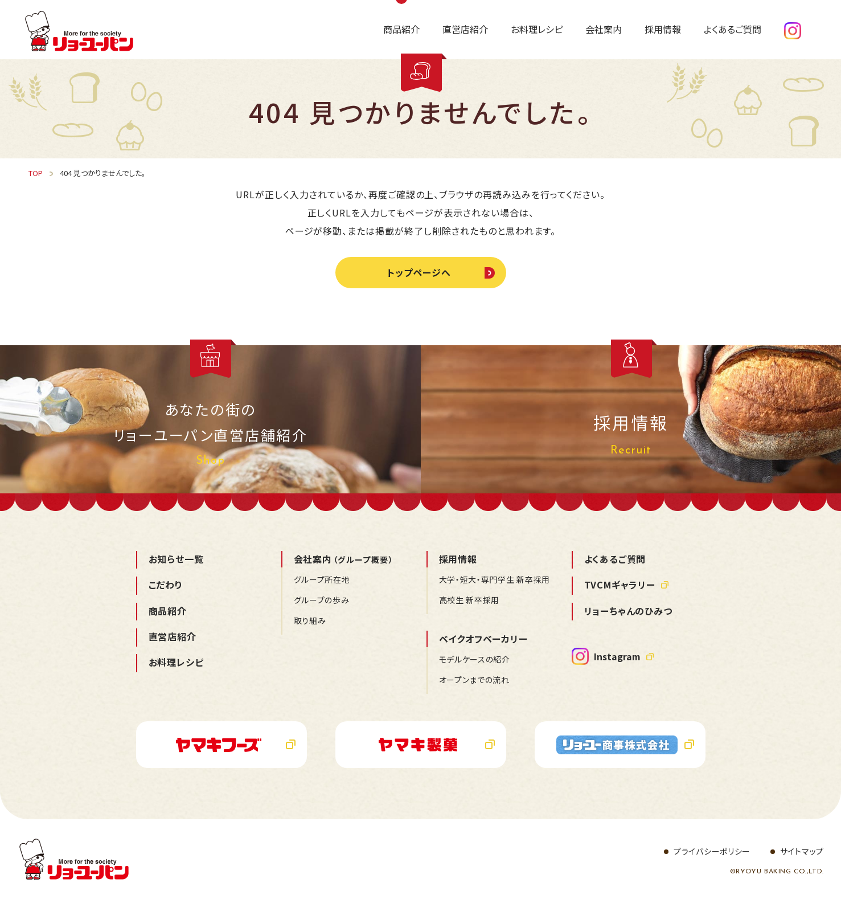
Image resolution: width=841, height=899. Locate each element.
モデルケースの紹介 (474, 659)
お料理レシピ (176, 662)
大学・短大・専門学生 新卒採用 (495, 579)
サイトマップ (802, 851)
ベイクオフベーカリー (483, 638)
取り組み (310, 620)
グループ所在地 (322, 579)
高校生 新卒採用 (469, 600)
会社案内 (343, 559)
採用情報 (458, 559)
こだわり (166, 584)
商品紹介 (168, 611)
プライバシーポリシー (712, 851)
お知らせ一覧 (176, 559)
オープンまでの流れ (474, 679)
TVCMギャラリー (619, 584)
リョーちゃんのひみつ (628, 611)
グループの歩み (322, 600)
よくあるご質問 (615, 559)
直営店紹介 (172, 636)
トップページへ (419, 272)
